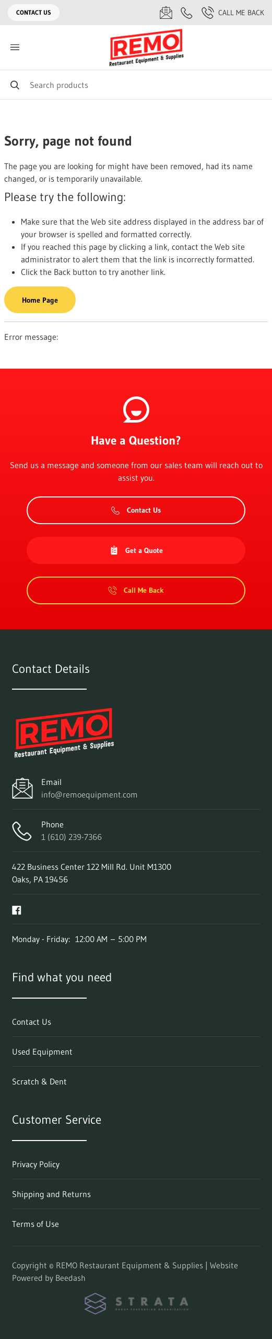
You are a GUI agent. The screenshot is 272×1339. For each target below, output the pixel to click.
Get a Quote (136, 550)
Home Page (40, 300)
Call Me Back (233, 12)
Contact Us (33, 12)
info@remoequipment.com (89, 794)
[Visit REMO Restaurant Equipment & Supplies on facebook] (16, 909)
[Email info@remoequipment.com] (166, 12)
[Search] (136, 84)
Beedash (70, 1277)
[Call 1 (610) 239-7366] (187, 12)
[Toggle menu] (14, 47)
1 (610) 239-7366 (71, 837)
